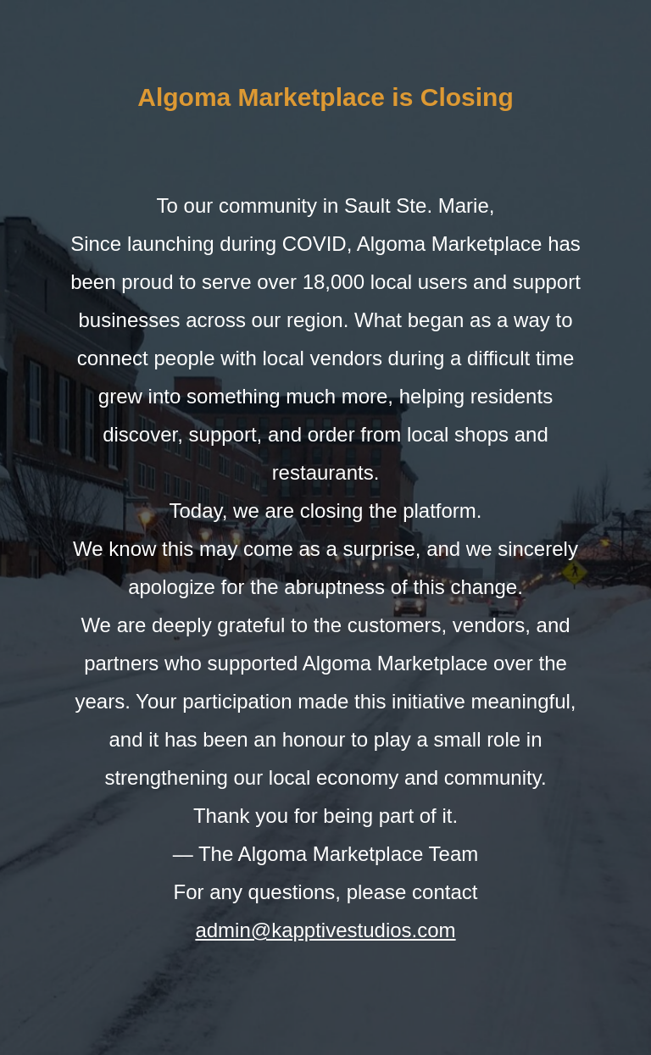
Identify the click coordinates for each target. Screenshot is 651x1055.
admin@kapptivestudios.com (325, 930)
